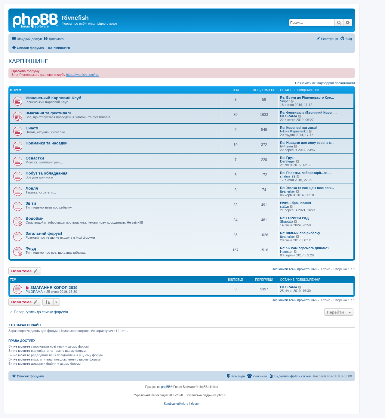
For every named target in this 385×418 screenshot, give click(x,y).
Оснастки (35, 158)
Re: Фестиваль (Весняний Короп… (308, 112)
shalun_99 (287, 176)
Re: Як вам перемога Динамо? (304, 248)
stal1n (284, 206)
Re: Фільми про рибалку (300, 233)
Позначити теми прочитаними (294, 269)
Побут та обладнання (46, 173)
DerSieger (287, 161)
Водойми (35, 218)
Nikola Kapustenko (294, 131)
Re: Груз (287, 157)
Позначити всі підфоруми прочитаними (325, 83)
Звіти (31, 203)
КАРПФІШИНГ (28, 61)
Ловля (32, 188)
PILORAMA (288, 116)
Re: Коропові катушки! (298, 127)
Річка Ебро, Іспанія (295, 203)
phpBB (165, 387)
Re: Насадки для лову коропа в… (307, 142)
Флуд (31, 248)
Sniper (285, 101)
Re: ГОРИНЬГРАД (294, 218)
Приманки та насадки (47, 143)
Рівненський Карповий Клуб (53, 98)
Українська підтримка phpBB (206, 395)
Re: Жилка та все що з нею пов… (307, 188)
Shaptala (286, 221)
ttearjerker (287, 191)
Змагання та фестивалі (48, 113)
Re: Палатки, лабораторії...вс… (305, 173)
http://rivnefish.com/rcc (82, 74)
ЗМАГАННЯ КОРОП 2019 (54, 287)
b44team (286, 146)
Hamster (286, 251)
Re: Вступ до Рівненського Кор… (307, 97)
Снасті (32, 128)
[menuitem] (53, 38)
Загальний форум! (44, 233)
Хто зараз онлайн (24, 325)
